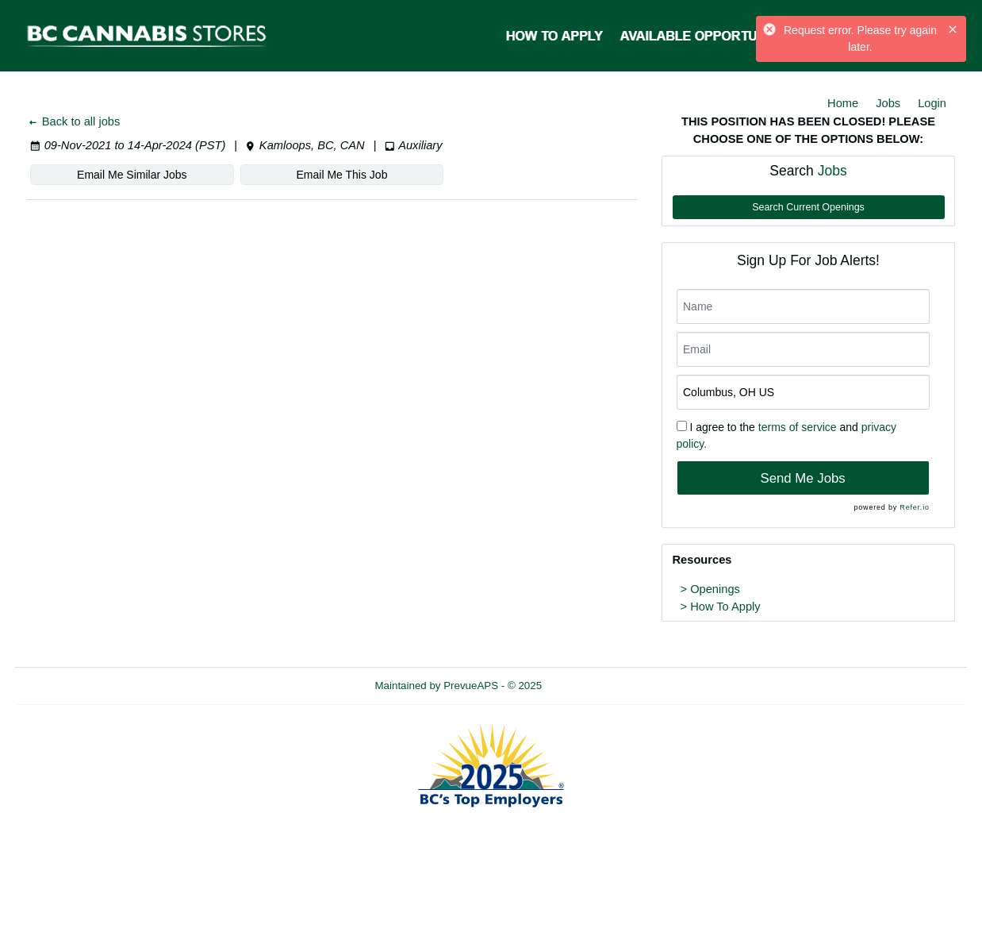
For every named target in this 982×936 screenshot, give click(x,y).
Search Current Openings (808, 207)
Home (842, 103)
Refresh (589, 685)
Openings (715, 589)
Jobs (888, 103)
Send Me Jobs (802, 478)
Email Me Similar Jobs (131, 174)
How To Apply (725, 606)
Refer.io (914, 507)
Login (932, 103)
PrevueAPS (470, 685)
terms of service (797, 427)
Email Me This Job (342, 174)
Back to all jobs (73, 121)
